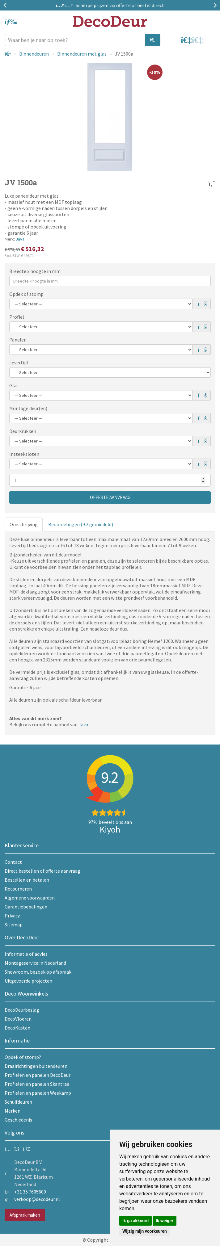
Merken (12, 1111)
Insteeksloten (24, 454)
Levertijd (18, 362)
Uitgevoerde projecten (28, 981)
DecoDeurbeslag (22, 1010)
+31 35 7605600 (30, 1192)
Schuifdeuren (18, 1102)
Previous (6, 5)
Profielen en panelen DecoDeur (37, 1075)
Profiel (16, 317)
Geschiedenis (18, 1120)
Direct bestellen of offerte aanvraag (42, 871)
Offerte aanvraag (110, 497)
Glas (14, 385)
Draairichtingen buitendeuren (36, 1066)
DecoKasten (17, 1028)
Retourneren (18, 889)
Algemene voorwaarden (30, 898)
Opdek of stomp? (23, 1057)
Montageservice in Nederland (35, 963)
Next (214, 5)
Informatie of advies (26, 954)
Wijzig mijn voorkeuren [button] (144, 1231)
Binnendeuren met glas (82, 54)
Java (20, 239)
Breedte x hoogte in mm (35, 271)
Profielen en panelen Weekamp (38, 1093)
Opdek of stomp (26, 294)
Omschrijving (24, 524)
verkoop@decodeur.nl (37, 1199)
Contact (13, 862)
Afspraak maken (25, 1215)
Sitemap (14, 924)
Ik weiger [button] (164, 1220)
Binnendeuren (34, 54)
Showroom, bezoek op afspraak (38, 972)
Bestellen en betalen (27, 880)
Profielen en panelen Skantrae (37, 1084)
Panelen (18, 340)
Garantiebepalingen (26, 907)
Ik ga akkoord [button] (135, 1220)
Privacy (12, 915)
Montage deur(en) (28, 408)
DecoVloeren (18, 1019)
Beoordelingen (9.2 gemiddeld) (80, 524)
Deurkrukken (22, 431)
